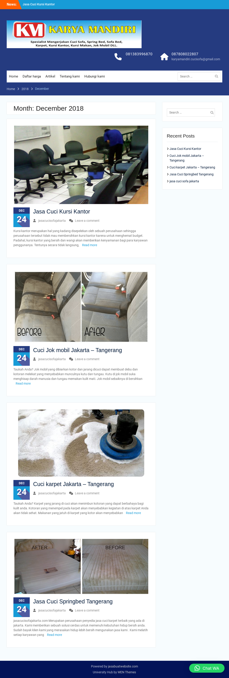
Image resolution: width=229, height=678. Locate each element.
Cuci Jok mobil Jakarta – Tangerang (77, 350)
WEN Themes (127, 672)
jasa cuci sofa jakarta (184, 181)
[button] (207, 668)
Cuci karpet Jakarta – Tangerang (73, 484)
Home (13, 76)
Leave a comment (87, 220)
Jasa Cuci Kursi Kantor (39, 4)
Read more (89, 245)
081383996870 (139, 54)
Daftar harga (32, 76)
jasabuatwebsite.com (123, 666)
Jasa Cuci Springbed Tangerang (72, 601)
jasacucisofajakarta (52, 220)
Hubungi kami (94, 76)
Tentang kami (70, 76)
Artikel (50, 76)
